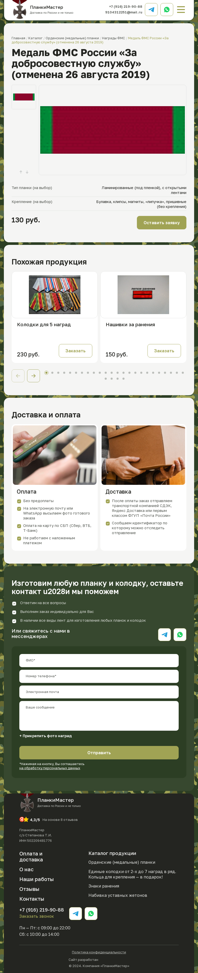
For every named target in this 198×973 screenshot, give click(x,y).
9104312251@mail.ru (123, 12)
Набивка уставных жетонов (117, 895)
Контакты (31, 899)
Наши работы (36, 879)
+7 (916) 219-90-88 (125, 6)
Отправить (99, 752)
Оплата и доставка (31, 856)
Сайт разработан (99, 959)
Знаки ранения (103, 886)
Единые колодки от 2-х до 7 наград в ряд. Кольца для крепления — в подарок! (132, 874)
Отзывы (29, 889)
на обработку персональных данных (49, 768)
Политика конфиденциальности (99, 952)
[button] (33, 375)
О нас (26, 869)
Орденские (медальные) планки (121, 862)
